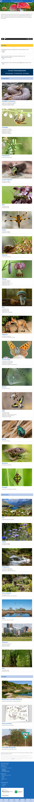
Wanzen (4, 439)
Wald (3, 668)
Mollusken (4, 255)
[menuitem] (33, 1)
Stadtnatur (5, 642)
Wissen (3, 777)
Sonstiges (26, 73)
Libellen (4, 230)
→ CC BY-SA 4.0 (12, 758)
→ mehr (2, 52)
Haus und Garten (6, 593)
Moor (3, 618)
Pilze (3, 307)
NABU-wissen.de (4, 778)
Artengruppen (10, 73)
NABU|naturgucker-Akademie (6, 775)
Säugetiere (5, 334)
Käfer (3, 205)
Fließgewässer (6, 567)
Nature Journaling (7, 723)
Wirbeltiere (5, 463)
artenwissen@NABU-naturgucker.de (6, 767)
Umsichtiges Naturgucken (9, 747)
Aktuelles (3, 45)
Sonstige (3, 785)
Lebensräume (19, 73)
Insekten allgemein (7, 179)
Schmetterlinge (6, 359)
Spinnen (4, 387)
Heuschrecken (6, 155)
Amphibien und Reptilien (8, 101)
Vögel (3, 411)
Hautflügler (5, 127)
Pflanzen (4, 279)
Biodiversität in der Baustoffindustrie (12, 699)
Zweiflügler (4, 487)
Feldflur (4, 542)
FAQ (2, 779)
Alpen (3, 517)
